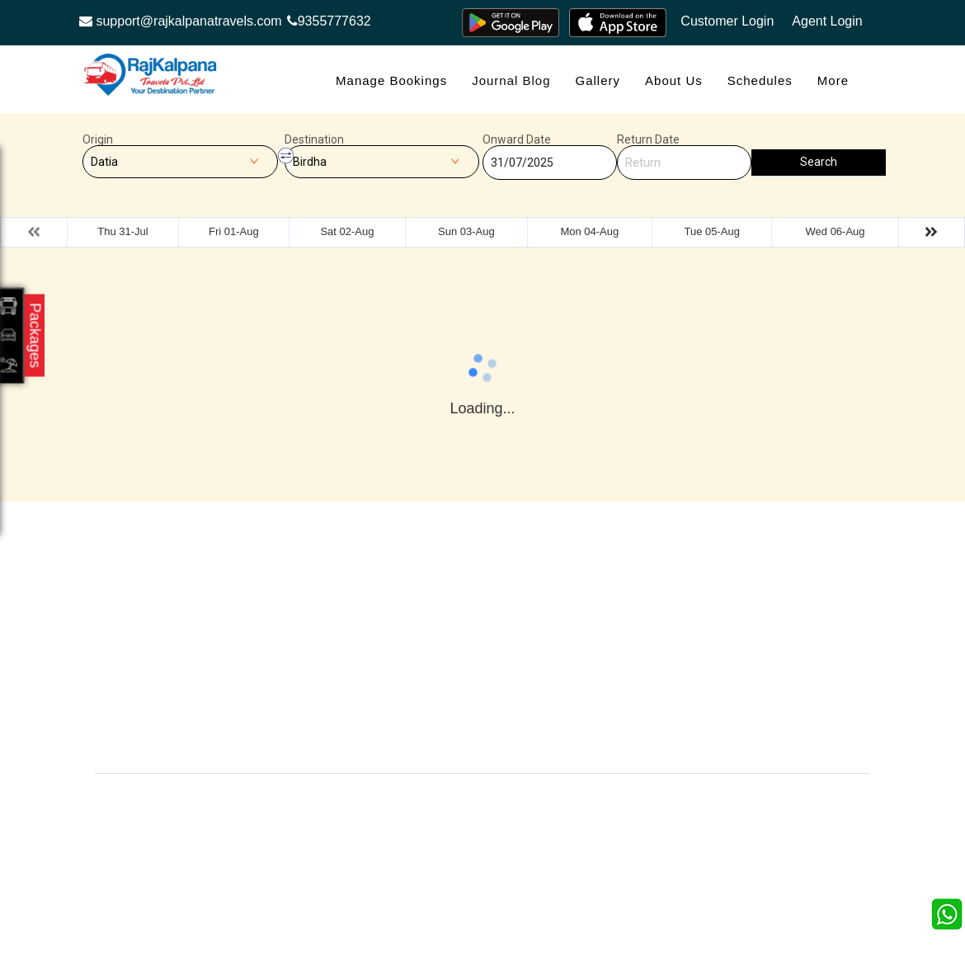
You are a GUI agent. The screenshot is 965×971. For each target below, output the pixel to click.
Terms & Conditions (604, 649)
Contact (324, 624)
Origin (97, 139)
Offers (320, 599)
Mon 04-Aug (589, 231)
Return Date (648, 139)
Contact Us (458, 740)
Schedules (760, 80)
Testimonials (461, 624)
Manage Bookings (391, 80)
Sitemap (450, 674)
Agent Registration (351, 698)
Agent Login (827, 21)
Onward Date (516, 139)
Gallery (598, 80)
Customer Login (727, 21)
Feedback (579, 624)
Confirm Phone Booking (593, 706)
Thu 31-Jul (122, 231)
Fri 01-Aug (234, 231)
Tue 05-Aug (711, 231)
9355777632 (329, 21)
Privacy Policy (465, 649)
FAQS (444, 698)
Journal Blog (511, 80)
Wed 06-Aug (835, 231)
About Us (674, 80)
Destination (314, 139)
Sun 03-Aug (466, 231)
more (833, 80)
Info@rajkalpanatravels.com (192, 721)
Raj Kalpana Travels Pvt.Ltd (552, 798)
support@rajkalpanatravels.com (180, 21)
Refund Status (341, 674)
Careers (325, 740)
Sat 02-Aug (347, 231)
